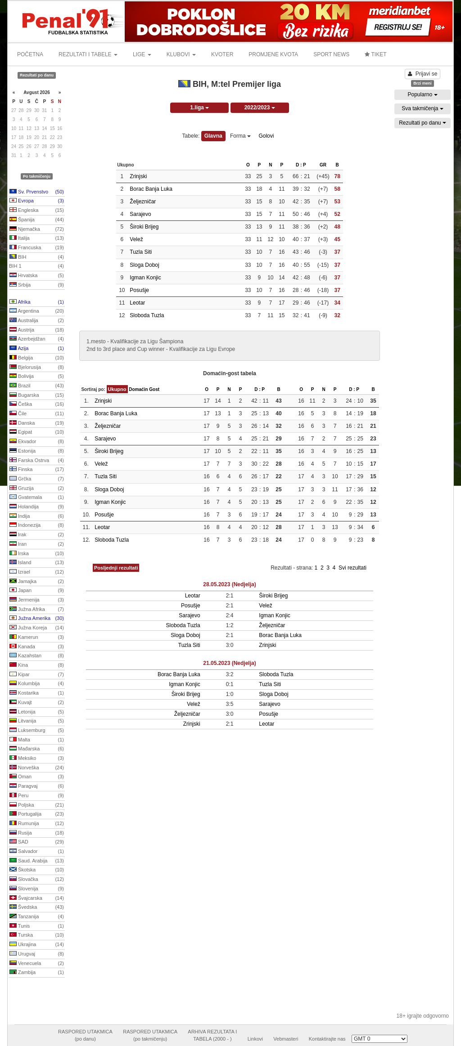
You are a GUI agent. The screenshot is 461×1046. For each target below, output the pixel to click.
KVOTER (222, 54)
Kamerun (36, 637)
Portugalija (36, 814)
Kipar (36, 674)
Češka (36, 404)
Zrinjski (138, 176)
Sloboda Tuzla (147, 315)
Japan (36, 590)
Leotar (137, 303)
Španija (36, 220)
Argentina (36, 311)
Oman (36, 777)
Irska (36, 553)
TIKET (375, 54)
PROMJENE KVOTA (273, 54)
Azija (36, 348)
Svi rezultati (352, 568)
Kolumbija (36, 683)
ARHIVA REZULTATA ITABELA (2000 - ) (212, 1035)
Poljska (36, 805)
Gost (154, 389)
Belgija (36, 358)
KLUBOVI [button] (181, 54)
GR (323, 164)
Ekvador (36, 441)
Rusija (36, 833)
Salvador (36, 851)
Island (36, 562)
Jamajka (36, 581)
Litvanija (36, 721)
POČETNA (30, 54)
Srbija (36, 285)
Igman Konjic (145, 277)
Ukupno (117, 389)
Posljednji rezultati (116, 567)
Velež (136, 239)
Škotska (36, 870)
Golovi (266, 136)
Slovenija (36, 889)
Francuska (36, 247)
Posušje (139, 290)
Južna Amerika (36, 618)
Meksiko (36, 758)
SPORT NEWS (331, 54)
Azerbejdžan (36, 339)
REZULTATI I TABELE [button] (88, 54)
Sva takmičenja (422, 108)
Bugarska (36, 395)
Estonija (36, 451)
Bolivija (36, 376)
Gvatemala (36, 497)
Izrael (36, 572)
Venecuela (36, 963)
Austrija (36, 330)
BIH (36, 257)
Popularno (422, 94)
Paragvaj (36, 786)
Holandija (36, 507)
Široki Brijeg (144, 227)
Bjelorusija (36, 367)
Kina (36, 665)
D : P (301, 164)
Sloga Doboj (144, 265)
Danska (36, 423)
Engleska (36, 210)
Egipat (36, 432)
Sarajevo (140, 214)
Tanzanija (36, 916)
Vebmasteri (285, 1039)
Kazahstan (36, 656)
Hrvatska (36, 275)
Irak (36, 535)
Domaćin (138, 389)
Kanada (36, 647)
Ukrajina (36, 944)
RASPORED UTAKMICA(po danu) (85, 1035)
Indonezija (36, 525)
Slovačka (36, 879)
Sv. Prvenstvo (36, 192)
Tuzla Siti (141, 252)
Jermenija (36, 600)
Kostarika (36, 693)
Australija (36, 320)
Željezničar (143, 201)
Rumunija (36, 823)
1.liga (199, 107)
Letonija (36, 712)
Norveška (36, 768)
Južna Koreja (36, 628)
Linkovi (255, 1039)
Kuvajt (36, 702)
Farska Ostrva (36, 460)
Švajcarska (36, 898)
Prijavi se (423, 74)
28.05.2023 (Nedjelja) (229, 584)
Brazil (36, 386)
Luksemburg (36, 730)
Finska (36, 469)
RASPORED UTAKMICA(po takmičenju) (150, 1035)
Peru (36, 795)
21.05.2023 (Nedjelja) (229, 663)
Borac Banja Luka (151, 189)
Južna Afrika (36, 609)
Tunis (36, 926)
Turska (36, 935)
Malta (36, 740)
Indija (36, 516)
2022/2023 (259, 107)
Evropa (36, 201)
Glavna (213, 136)
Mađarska (36, 749)
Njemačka (36, 229)
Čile (36, 414)
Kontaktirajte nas (327, 1039)
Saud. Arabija (36, 861)
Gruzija (36, 488)
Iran (36, 544)
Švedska (36, 907)
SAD (36, 842)
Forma (240, 136)
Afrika (36, 302)
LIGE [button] (142, 54)
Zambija (36, 972)
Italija (36, 238)
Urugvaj (36, 954)
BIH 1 (36, 266)
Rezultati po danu (422, 123)
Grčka (36, 479)
